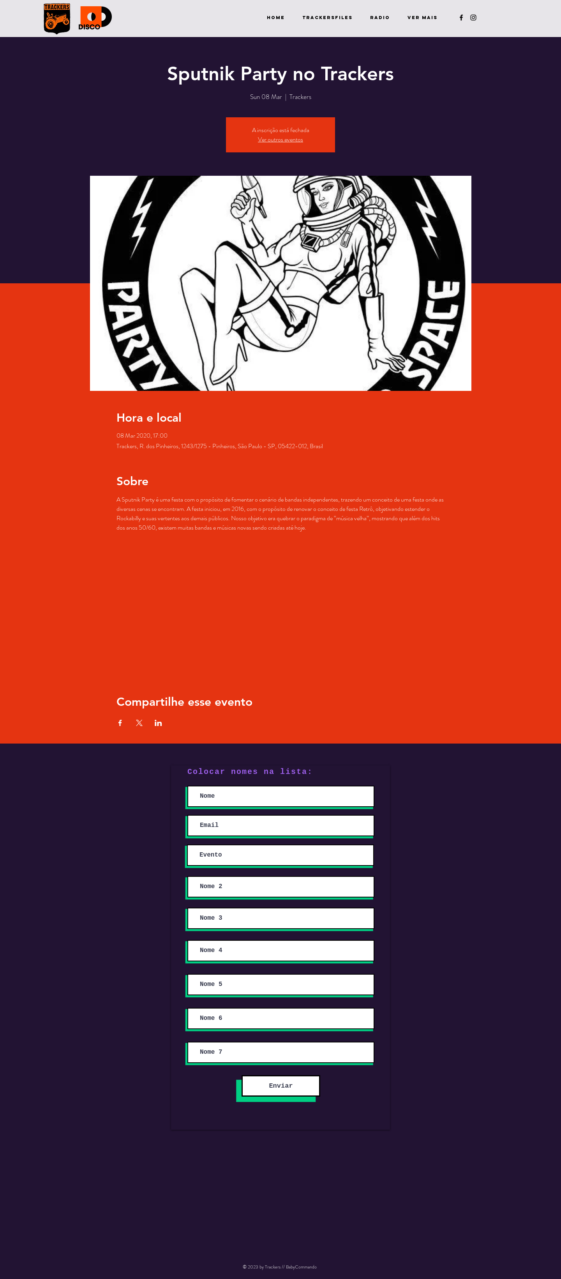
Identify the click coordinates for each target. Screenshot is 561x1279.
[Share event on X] (139, 723)
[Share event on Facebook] (120, 723)
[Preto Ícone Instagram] (473, 17)
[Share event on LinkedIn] (158, 723)
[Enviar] (281, 1086)
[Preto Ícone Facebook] (461, 17)
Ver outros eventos (280, 139)
